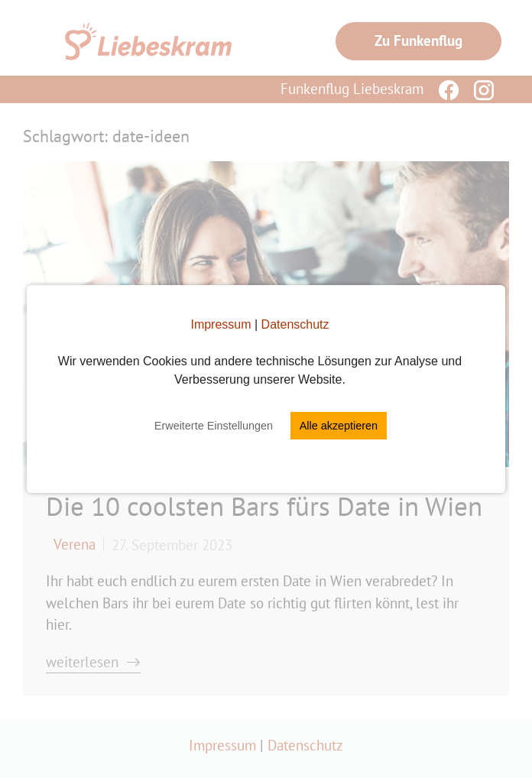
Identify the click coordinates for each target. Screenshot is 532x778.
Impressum (220, 324)
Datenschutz (295, 324)
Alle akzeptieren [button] (339, 426)
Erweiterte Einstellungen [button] (213, 426)
